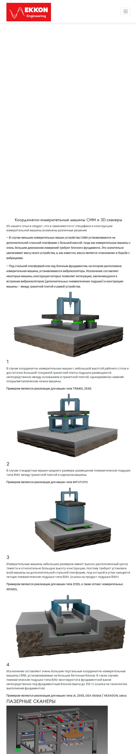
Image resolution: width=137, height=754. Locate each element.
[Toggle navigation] (126, 11)
